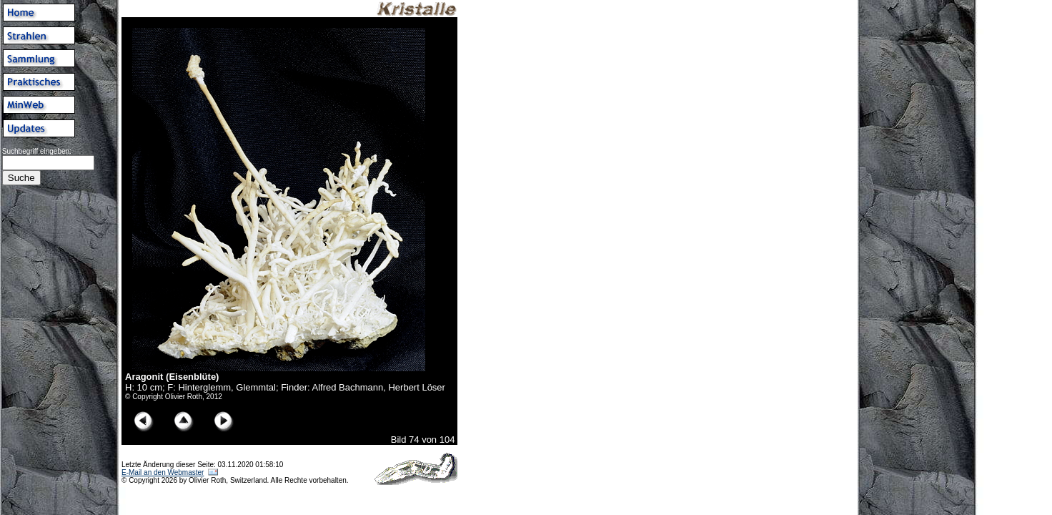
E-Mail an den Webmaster (162, 472)
